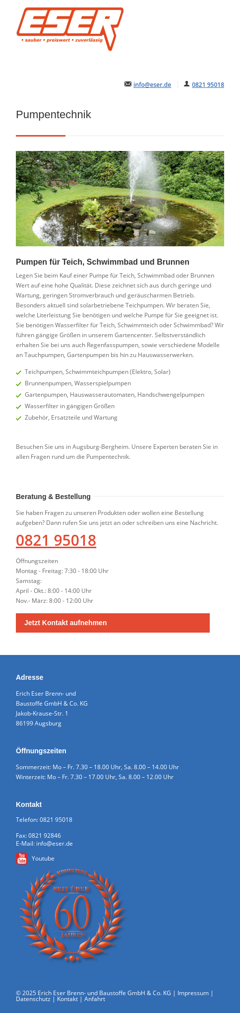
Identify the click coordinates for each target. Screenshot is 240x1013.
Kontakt (67, 999)
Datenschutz (33, 999)
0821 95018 (208, 84)
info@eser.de (152, 84)
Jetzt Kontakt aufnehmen (65, 623)
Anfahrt (94, 999)
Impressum (193, 993)
